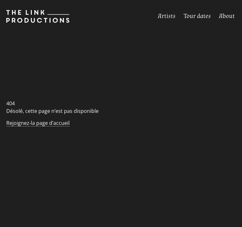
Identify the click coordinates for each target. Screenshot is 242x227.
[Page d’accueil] (34, 16)
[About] (227, 16)
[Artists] (166, 16)
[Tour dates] (197, 16)
